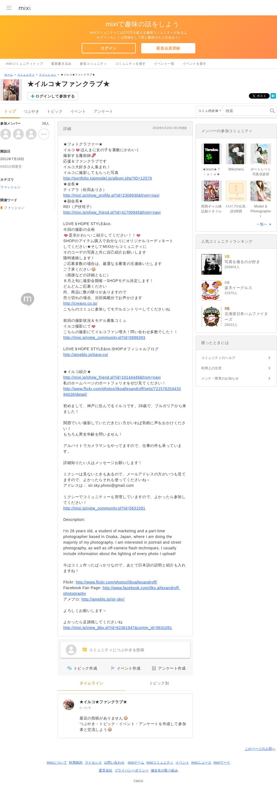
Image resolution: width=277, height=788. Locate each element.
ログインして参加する (55, 96)
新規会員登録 (168, 48)
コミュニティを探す (130, 64)
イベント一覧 (164, 64)
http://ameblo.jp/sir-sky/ (102, 599)
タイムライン (91, 683)
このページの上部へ (260, 749)
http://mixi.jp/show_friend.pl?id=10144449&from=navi (112, 377)
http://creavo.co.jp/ (80, 303)
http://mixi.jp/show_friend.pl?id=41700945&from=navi (112, 212)
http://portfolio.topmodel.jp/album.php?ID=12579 (107, 178)
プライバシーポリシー (132, 770)
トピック (54, 111)
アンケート (103, 111)
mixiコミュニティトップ (24, 64)
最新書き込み (61, 64)
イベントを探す (194, 64)
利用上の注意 (211, 368)
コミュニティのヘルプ (218, 358)
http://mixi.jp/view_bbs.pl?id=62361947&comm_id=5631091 (117, 627)
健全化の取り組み (164, 770)
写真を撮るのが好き (242, 262)
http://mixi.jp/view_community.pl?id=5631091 (104, 508)
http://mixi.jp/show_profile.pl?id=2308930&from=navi (111, 195)
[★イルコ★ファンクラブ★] (68, 704)
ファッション (47, 74)
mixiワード (221, 762)
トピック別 (159, 683)
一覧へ (262, 224)
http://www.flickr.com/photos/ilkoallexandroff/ (116, 582)
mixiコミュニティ (160, 762)
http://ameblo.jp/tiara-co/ (85, 354)
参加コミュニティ (93, 64)
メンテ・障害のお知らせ (220, 378)
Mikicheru (236, 169)
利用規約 (76, 762)
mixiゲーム (136, 762)
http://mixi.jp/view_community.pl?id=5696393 (104, 337)
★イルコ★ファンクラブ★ (103, 702)
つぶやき (31, 111)
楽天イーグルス (238, 288)
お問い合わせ (114, 762)
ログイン (108, 48)
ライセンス (93, 762)
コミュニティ (26, 74)
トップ (10, 111)
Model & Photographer (260, 211)
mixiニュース (201, 762)
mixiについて (57, 762)
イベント (78, 111)
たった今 (85, 707)
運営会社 (105, 770)
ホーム (8, 74)
